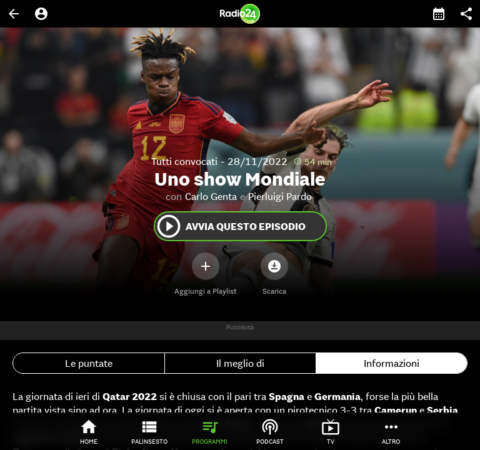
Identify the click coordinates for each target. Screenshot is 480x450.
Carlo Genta (211, 196)
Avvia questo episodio (230, 226)
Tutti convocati (184, 161)
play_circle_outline (168, 226)
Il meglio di (240, 363)
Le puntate (88, 363)
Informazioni (391, 363)
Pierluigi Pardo (280, 196)
